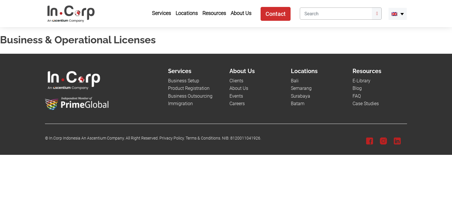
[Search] (336, 14)
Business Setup (183, 80)
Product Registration (189, 88)
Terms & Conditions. (203, 138)
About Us (238, 88)
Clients (236, 80)
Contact (275, 13)
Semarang (301, 88)
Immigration (180, 103)
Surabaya (300, 96)
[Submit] (377, 14)
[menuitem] (397, 14)
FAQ (357, 96)
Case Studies (366, 103)
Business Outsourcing (190, 96)
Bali (295, 80)
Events (236, 96)
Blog (357, 88)
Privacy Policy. (172, 138)
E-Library (361, 80)
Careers (237, 103)
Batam (297, 103)
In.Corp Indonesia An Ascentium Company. (87, 138)
